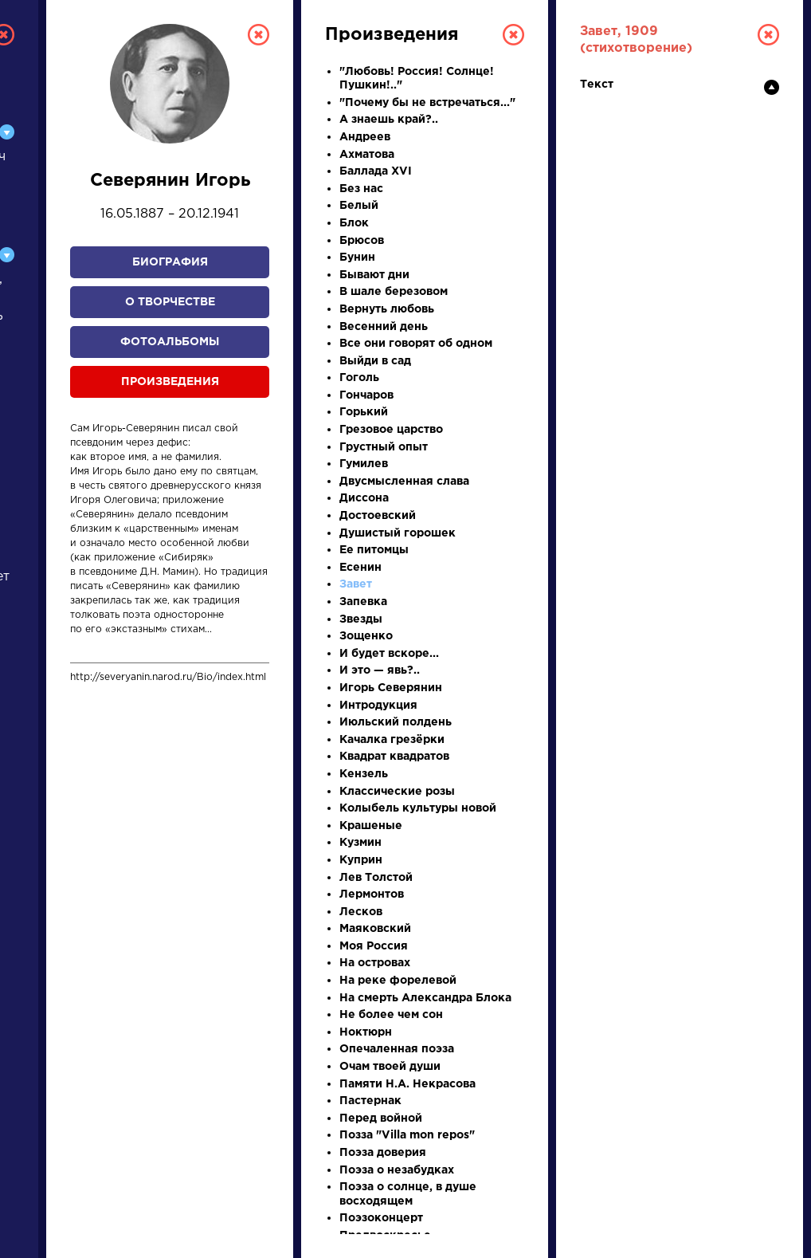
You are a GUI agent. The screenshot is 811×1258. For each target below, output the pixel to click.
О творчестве (170, 302)
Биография (170, 262)
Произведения (170, 382)
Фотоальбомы (169, 342)
